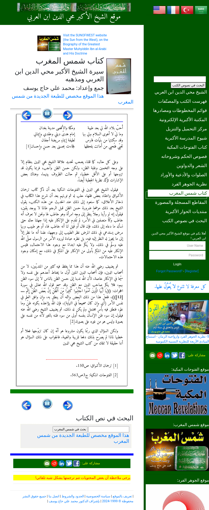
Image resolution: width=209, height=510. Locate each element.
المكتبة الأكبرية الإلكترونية (183, 119)
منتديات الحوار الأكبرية (186, 211)
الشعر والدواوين (192, 165)
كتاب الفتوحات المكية (187, 147)
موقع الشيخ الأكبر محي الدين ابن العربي (74, 16)
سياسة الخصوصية (98, 496)
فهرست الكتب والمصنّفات (182, 101)
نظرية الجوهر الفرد (189, 183)
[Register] (192, 271)
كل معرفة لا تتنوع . (181, 286)
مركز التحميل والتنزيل (186, 128)
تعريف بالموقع (122, 496)
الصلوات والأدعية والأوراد (183, 174)
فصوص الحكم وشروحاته (184, 156)
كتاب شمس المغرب (188, 193)
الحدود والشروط (73, 496)
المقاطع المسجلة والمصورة (181, 202)
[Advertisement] (177, 43)
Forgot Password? (169, 271)
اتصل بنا (54, 496)
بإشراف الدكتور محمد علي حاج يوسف (74, 501)
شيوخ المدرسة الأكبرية (186, 138)
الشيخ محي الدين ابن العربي (181, 92)
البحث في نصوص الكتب (188, 85)
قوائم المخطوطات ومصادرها (180, 110)
